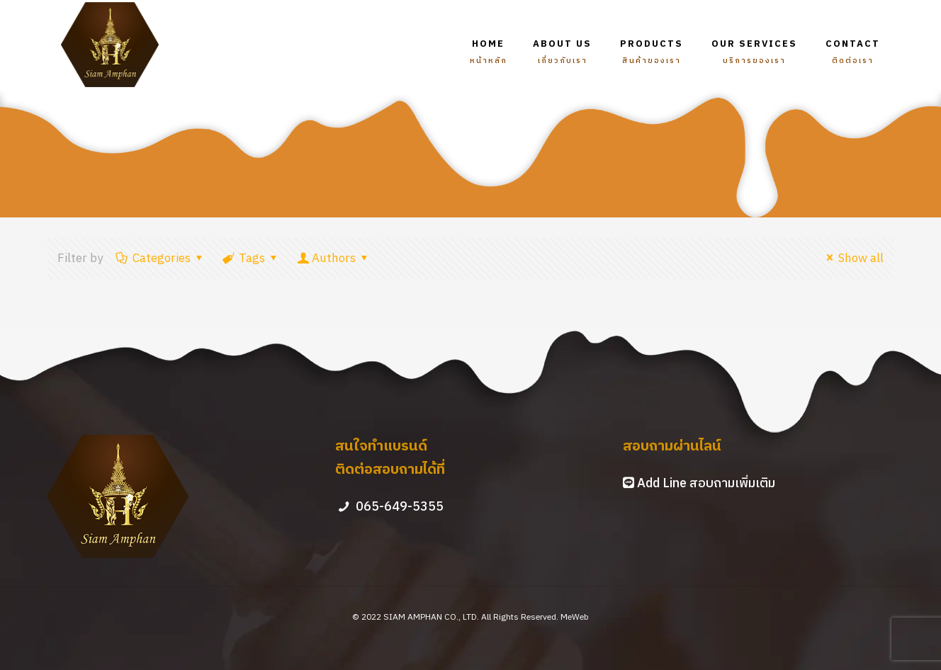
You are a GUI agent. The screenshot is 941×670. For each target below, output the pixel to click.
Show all (852, 258)
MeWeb (574, 617)
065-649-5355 (400, 507)
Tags (251, 258)
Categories (160, 258)
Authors (334, 258)
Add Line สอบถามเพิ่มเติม (706, 483)
